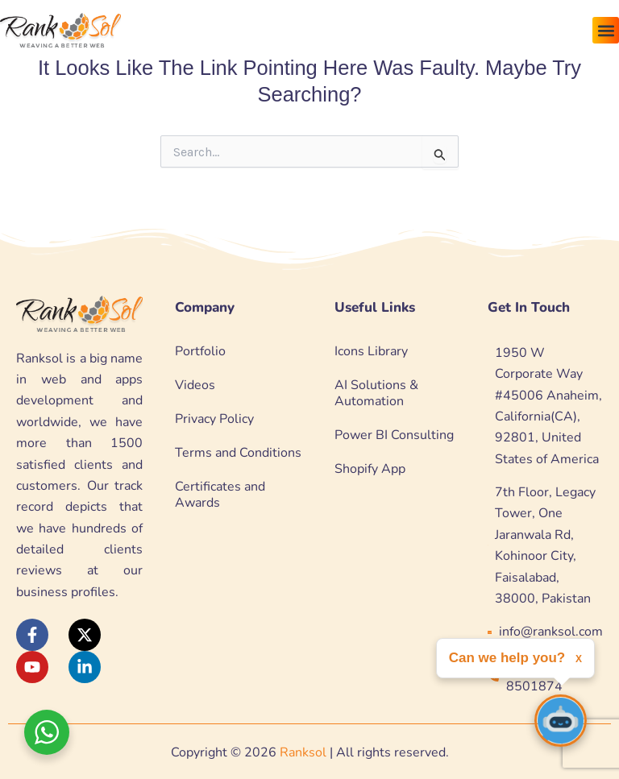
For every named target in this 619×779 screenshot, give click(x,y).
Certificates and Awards (220, 495)
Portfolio (200, 351)
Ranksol (303, 752)
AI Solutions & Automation (376, 393)
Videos (195, 385)
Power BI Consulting (394, 435)
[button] (605, 30)
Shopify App (369, 469)
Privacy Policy (214, 419)
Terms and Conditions (238, 453)
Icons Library (371, 351)
